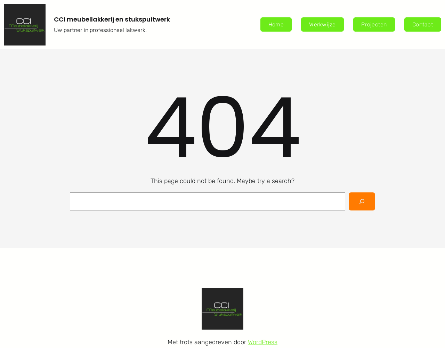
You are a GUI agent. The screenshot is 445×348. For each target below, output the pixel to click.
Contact (422, 24)
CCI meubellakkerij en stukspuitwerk (112, 19)
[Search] (362, 201)
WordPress (262, 342)
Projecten (374, 24)
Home (276, 24)
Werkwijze (322, 24)
